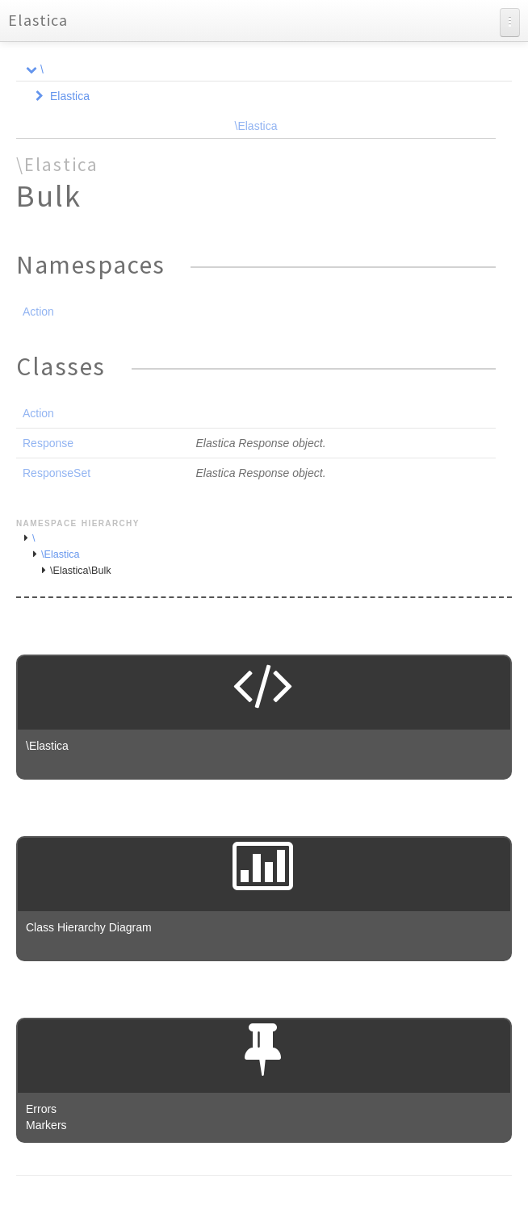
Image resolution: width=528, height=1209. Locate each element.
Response (48, 443)
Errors (41, 1108)
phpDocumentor (210, 1200)
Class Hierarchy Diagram (89, 927)
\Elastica (256, 125)
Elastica (38, 20)
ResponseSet (56, 472)
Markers (46, 1125)
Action (38, 311)
